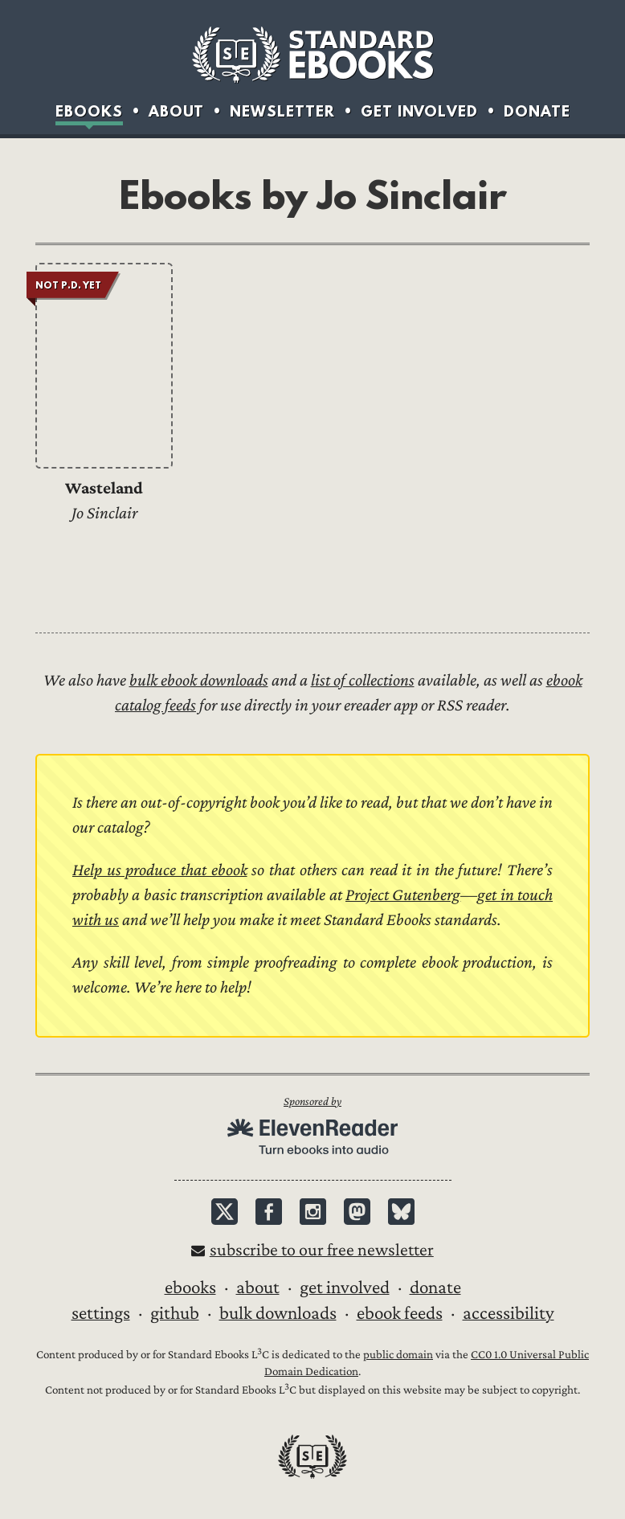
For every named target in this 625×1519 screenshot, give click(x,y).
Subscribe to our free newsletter (322, 1250)
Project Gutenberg (402, 894)
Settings (100, 1313)
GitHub (174, 1313)
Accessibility (508, 1313)
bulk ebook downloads (198, 680)
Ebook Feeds (400, 1313)
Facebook (268, 1211)
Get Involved (419, 110)
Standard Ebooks (312, 55)
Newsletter (282, 110)
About (176, 110)
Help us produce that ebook (159, 870)
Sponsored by (312, 1101)
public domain (398, 1355)
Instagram (313, 1211)
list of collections (363, 680)
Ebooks (89, 110)
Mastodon (357, 1211)
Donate (537, 110)
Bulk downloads (278, 1313)
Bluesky (401, 1211)
